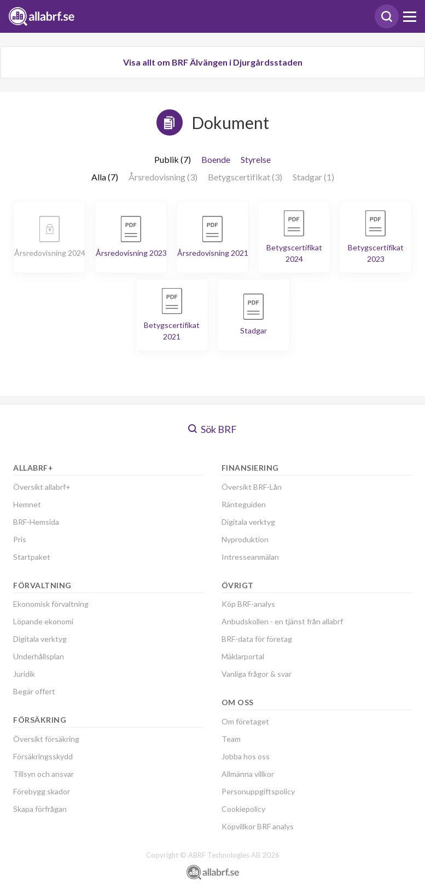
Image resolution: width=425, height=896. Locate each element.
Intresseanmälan (250, 556)
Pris (19, 539)
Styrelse (256, 159)
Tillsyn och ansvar (43, 773)
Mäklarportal (243, 656)
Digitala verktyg (40, 638)
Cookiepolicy (243, 808)
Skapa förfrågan (40, 808)
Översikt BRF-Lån (252, 486)
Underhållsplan (38, 656)
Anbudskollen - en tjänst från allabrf (282, 621)
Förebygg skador (41, 791)
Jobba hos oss (246, 756)
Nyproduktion (245, 539)
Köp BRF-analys (248, 603)
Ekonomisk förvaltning (51, 603)
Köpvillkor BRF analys (258, 826)
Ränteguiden (244, 504)
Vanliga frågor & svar (257, 673)
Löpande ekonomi (43, 621)
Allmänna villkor (248, 773)
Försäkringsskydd (43, 756)
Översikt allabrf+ (42, 486)
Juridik (24, 673)
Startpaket (31, 556)
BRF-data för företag (257, 638)
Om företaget (245, 721)
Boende (215, 159)
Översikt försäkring (46, 738)
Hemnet (27, 504)
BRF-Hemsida (36, 521)
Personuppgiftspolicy (258, 791)
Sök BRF (212, 429)
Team (231, 738)
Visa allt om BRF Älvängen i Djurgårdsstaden (212, 62)
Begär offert (34, 691)
